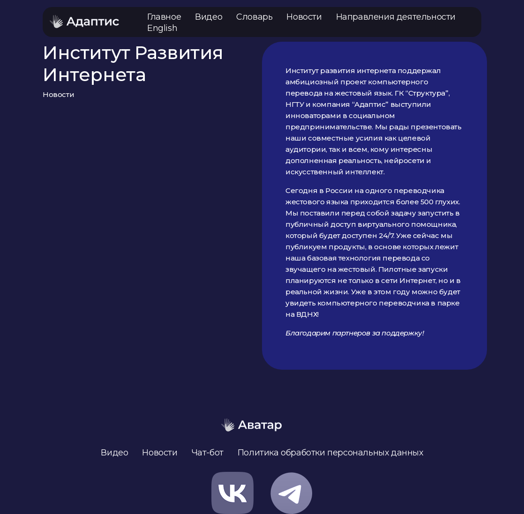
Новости (304, 17)
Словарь (254, 17)
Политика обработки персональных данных (330, 452)
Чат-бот (208, 452)
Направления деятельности (396, 17)
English (162, 28)
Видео (208, 17)
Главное (164, 17)
